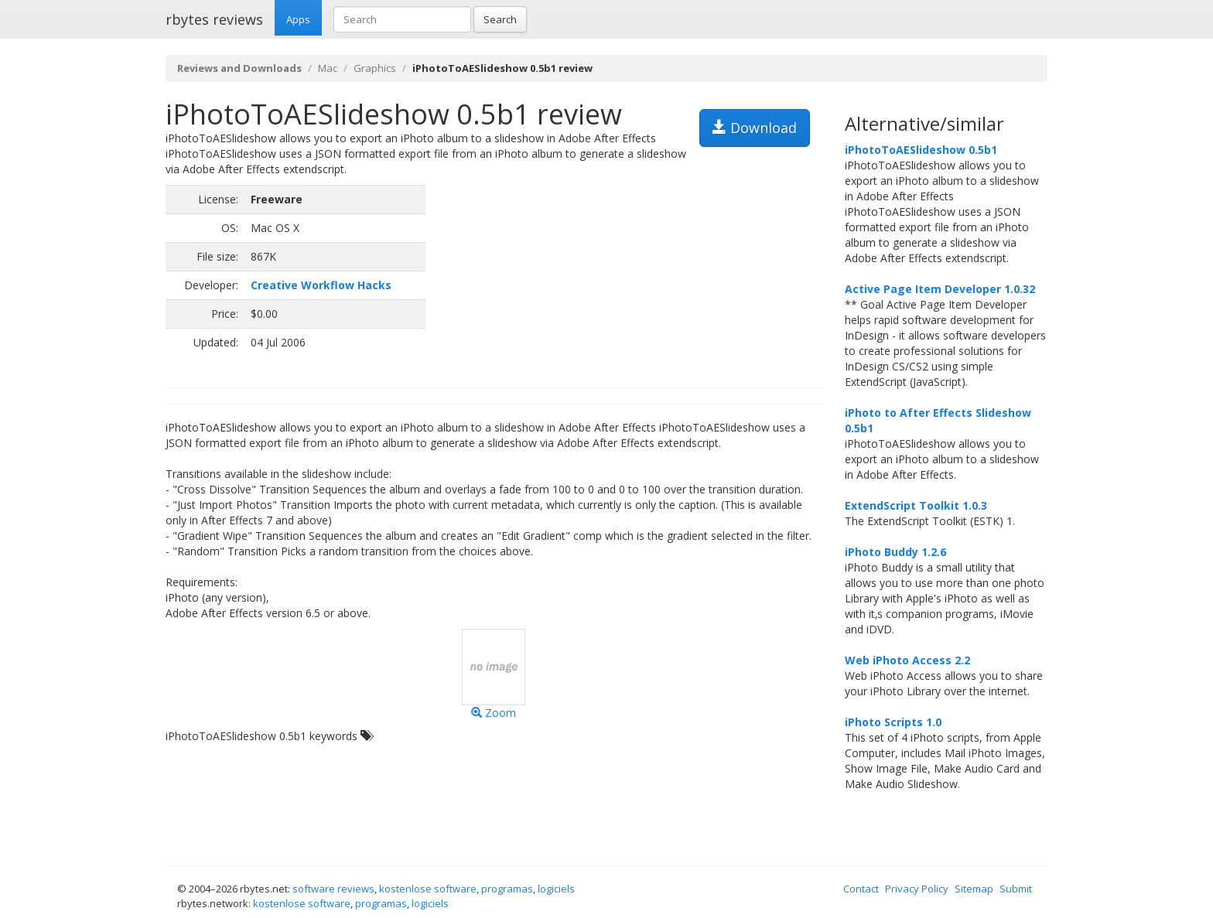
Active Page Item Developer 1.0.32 (940, 289)
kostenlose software (428, 889)
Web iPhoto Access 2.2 (907, 660)
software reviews (333, 889)
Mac (327, 68)
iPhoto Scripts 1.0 (893, 722)
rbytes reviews (214, 19)
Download (754, 127)
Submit (1015, 889)
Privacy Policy (916, 889)
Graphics (375, 68)
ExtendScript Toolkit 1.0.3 (916, 505)
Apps (298, 19)
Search (500, 19)
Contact (861, 889)
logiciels (556, 889)
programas (507, 889)
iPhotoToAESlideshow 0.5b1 (921, 149)
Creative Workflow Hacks (321, 285)
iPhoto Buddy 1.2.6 (895, 551)
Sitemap (974, 889)
